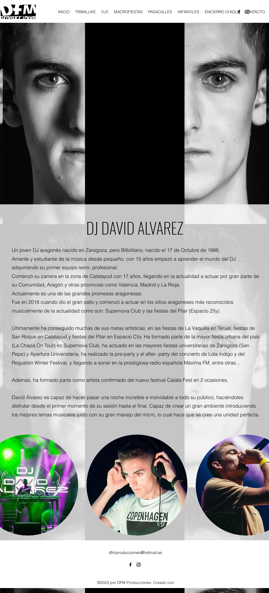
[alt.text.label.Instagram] (138, 564)
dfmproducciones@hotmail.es (135, 552)
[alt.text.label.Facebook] (130, 564)
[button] (136, 485)
